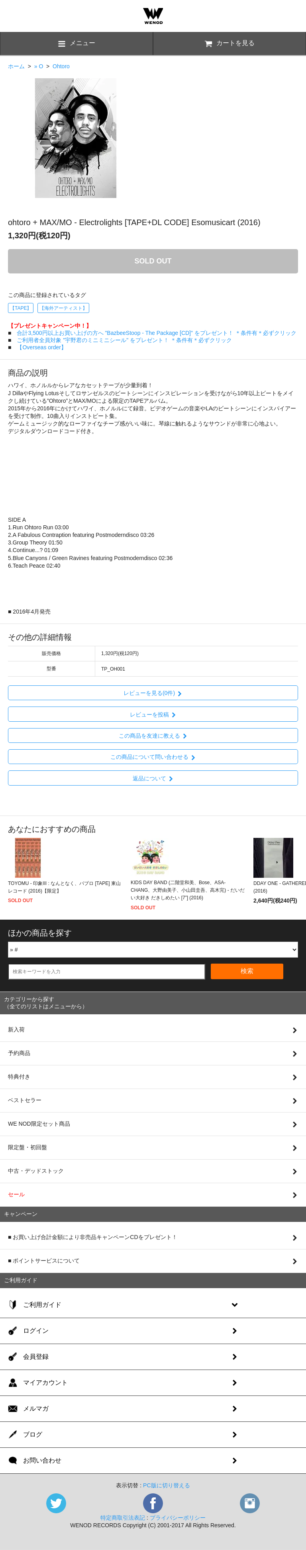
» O (38, 66)
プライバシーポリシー (178, 1517)
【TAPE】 (20, 308)
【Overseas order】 (41, 347)
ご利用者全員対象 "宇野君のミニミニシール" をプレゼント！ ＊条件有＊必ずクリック (124, 340)
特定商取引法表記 (122, 1517)
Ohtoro (61, 66)
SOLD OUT (153, 261)
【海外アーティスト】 (63, 308)
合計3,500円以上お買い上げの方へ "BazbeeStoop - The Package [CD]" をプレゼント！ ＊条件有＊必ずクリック (156, 333)
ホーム (16, 66)
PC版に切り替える (166, 1485)
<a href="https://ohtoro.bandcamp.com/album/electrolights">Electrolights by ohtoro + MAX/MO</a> (153, 475)
